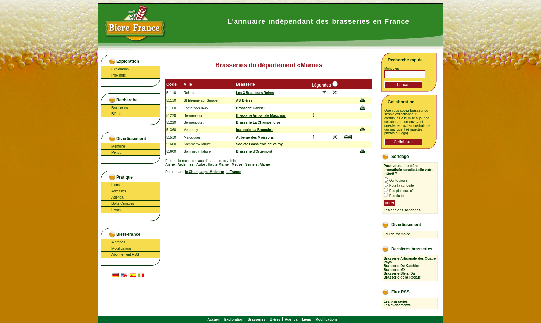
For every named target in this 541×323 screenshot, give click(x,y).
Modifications (121, 248)
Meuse (237, 164)
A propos (118, 242)
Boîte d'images (122, 203)
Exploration (120, 69)
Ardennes (186, 164)
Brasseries (119, 108)
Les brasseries (396, 301)
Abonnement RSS (125, 254)
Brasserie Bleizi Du (399, 273)
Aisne (170, 164)
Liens (115, 185)
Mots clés (391, 68)
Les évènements (397, 305)
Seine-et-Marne (257, 164)
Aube (200, 164)
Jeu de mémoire (397, 234)
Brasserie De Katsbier (402, 266)
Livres (116, 210)
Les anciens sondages (402, 210)
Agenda (117, 197)
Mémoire (118, 146)
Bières (116, 114)
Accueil (213, 319)
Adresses (118, 191)
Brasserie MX (394, 270)
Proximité (118, 75)
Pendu (116, 152)
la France (233, 172)
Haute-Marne (218, 164)
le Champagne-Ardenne (204, 172)
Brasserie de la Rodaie (402, 277)
